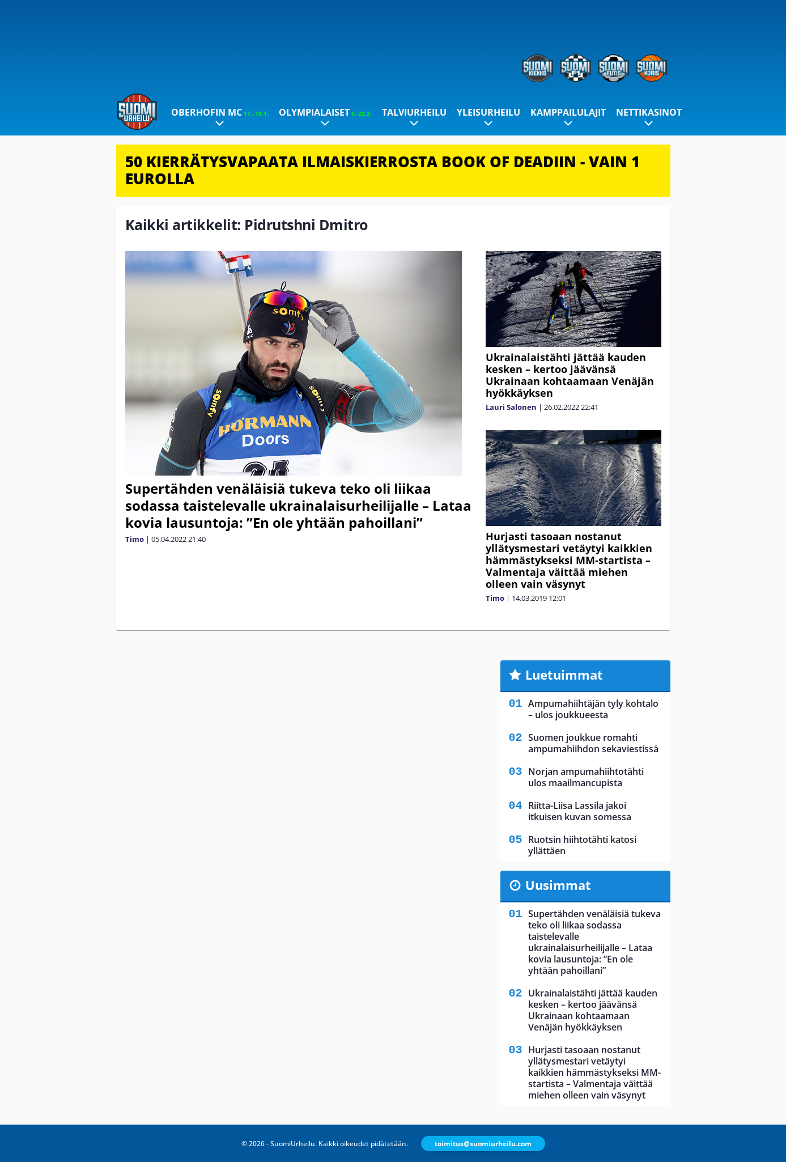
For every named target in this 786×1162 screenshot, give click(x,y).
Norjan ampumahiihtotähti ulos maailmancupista (586, 777)
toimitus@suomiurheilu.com (483, 1143)
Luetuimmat (564, 674)
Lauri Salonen (511, 407)
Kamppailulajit (568, 112)
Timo (134, 539)
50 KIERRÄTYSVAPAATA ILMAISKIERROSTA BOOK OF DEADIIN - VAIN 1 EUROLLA (382, 170)
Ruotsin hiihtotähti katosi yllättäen (582, 845)
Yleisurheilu (488, 112)
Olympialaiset (325, 112)
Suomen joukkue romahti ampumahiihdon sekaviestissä (593, 743)
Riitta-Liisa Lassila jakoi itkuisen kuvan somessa (579, 811)
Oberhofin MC (220, 112)
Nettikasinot (649, 112)
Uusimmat (558, 884)
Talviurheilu (414, 112)
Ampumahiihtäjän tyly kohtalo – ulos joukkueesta (593, 709)
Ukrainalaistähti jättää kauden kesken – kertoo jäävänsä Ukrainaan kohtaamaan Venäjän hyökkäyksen (570, 375)
